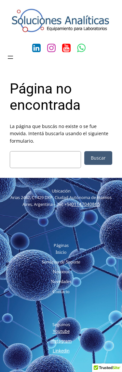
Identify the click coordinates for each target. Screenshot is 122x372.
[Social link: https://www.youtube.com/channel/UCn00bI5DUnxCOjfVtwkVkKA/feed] (68, 48)
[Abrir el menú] (10, 57)
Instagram (61, 341)
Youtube (61, 331)
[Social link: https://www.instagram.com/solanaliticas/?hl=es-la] (53, 48)
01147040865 (85, 204)
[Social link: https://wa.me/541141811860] (83, 48)
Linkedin (61, 350)
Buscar (98, 158)
